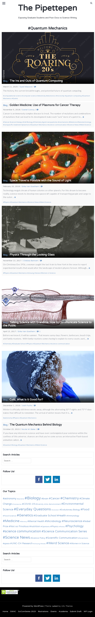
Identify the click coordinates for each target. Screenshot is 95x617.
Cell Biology (28, 122)
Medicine (73, 122)
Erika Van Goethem (30, 186)
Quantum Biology (10, 445)
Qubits (15, 98)
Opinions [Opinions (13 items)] (46, 526)
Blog (5, 81)
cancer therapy (16, 122)
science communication (57, 125)
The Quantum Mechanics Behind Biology (36, 424)
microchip (60, 96)
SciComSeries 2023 (27, 611)
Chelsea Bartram (30, 260)
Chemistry (38, 122)
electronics (51, 96)
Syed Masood (26, 87)
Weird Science (85, 125)
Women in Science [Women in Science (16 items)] (80, 543)
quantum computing (74, 96)
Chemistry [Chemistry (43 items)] (70, 498)
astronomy (8, 418)
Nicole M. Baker (28, 429)
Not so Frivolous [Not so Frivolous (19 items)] (19, 526)
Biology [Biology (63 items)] (34, 498)
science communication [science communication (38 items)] (23, 531)
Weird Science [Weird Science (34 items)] (58, 543)
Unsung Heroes (34, 273)
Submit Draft (76, 611)
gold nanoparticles (50, 122)
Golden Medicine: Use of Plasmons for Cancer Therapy (45, 105)
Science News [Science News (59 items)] (17, 537)
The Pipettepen (47, 8)
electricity (42, 96)
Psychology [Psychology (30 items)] (75, 526)
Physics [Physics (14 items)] (54, 526)
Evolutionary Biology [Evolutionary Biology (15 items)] (70, 509)
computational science (13, 96)
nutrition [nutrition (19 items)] (35, 526)
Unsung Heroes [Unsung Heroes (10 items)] (40, 544)
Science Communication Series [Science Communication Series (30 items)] (65, 531)
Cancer (6, 122)
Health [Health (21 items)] (62, 515)
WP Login (88, 611)
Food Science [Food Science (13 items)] (10, 516)
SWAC (13, 611)
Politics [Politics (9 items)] (62, 527)
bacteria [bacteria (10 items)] (21, 499)
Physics (7, 202)
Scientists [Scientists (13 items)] (83, 538)
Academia (63, 611)
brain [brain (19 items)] (45, 498)
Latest (55, 606)
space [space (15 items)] (7, 543)
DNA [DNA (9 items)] (46, 504)
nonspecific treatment (12, 125)
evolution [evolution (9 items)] (55, 510)
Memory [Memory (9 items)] (24, 521)
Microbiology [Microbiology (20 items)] (53, 521)
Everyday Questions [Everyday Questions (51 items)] (33, 509)
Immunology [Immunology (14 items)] (73, 516)
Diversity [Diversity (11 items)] (40, 504)
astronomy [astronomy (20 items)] (10, 498)
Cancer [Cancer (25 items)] (55, 498)
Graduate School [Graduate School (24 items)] (45, 515)
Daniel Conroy (28, 110)
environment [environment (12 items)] (55, 504)
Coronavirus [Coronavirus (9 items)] (17, 504)
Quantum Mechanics (39, 125)
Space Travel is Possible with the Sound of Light (40, 180)
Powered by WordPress (33, 606)
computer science (30, 96)
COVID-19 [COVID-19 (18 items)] (29, 504)
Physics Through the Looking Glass (32, 254)
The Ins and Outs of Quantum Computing (36, 81)
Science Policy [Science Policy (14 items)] (38, 538)
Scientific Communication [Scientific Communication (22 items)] (62, 537)
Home (5, 611)
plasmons (26, 125)
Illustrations (43, 611)
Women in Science (48, 273)
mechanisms (63, 122)
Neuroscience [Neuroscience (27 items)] (73, 521)
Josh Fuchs (27, 405)
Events (54, 611)
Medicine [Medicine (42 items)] (12, 521)
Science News (73, 125)
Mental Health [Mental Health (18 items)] (36, 521)
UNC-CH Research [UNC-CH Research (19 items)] (22, 543)
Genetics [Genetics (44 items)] (26, 515)
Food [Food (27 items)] (85, 509)
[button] (91, 3)
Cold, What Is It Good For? (26, 399)
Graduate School (19, 344)
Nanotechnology (84, 122)
